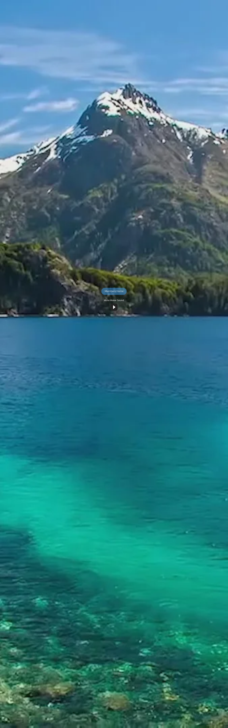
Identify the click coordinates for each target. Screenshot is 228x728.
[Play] (114, 307)
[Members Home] (114, 291)
